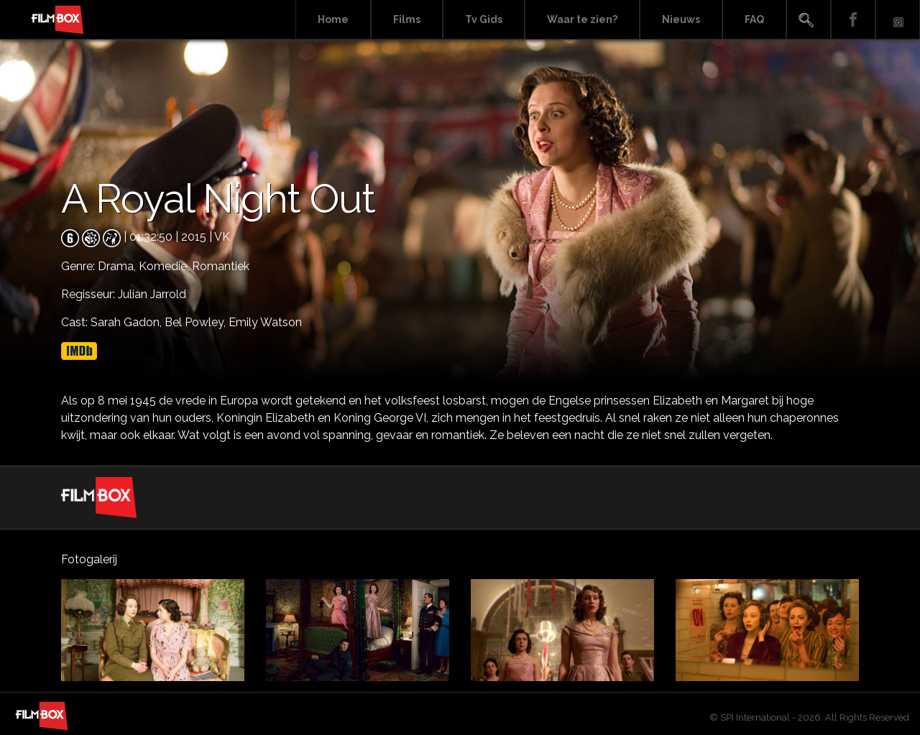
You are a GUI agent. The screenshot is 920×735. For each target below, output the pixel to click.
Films (406, 19)
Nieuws (681, 19)
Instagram (897, 20)
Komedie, (165, 266)
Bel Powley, (197, 322)
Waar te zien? (582, 19)
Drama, (118, 266)
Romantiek (220, 266)
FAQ (754, 19)
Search (808, 20)
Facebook (853, 20)
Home (333, 19)
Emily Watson (265, 322)
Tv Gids (483, 19)
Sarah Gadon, (128, 322)
